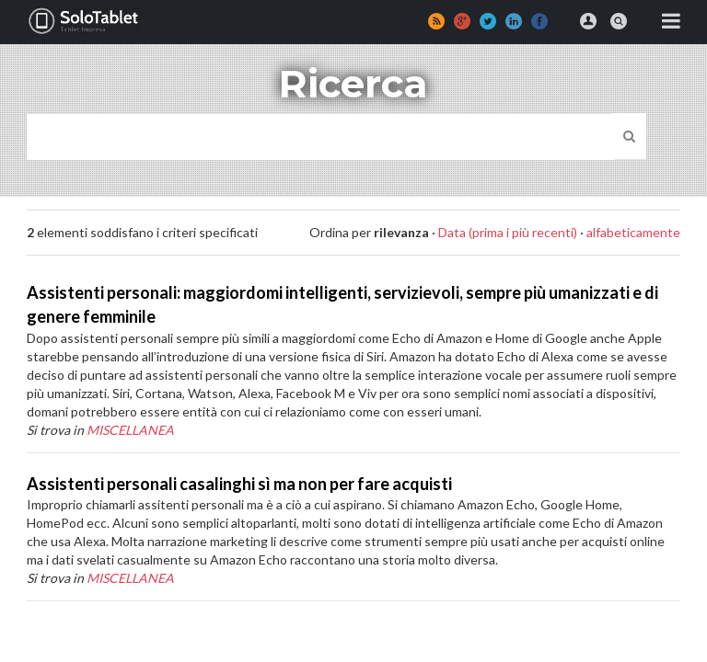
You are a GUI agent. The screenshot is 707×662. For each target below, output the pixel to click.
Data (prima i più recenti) (507, 232)
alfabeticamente (633, 232)
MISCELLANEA (130, 430)
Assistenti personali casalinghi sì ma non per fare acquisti (239, 484)
